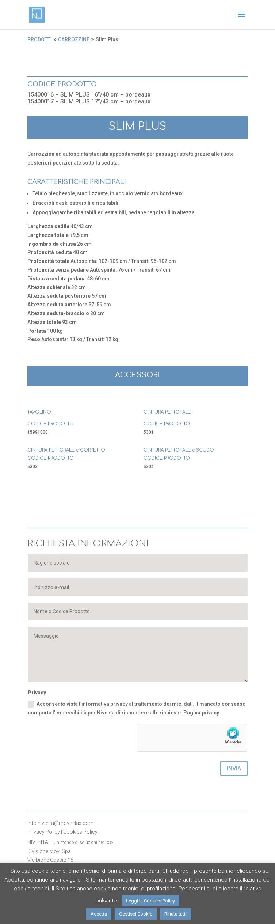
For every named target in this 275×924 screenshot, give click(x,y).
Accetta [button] (99, 914)
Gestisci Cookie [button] (135, 914)
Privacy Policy (43, 832)
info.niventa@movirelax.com (60, 823)
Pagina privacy (201, 713)
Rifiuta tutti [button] (175, 914)
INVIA (234, 768)
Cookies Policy (80, 832)
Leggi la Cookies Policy (150, 901)
